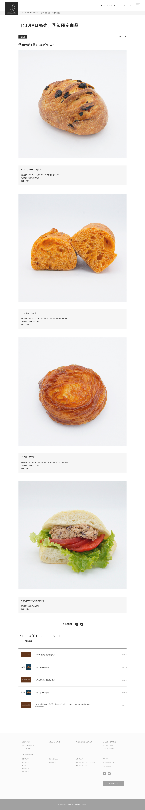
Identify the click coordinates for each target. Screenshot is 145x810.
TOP (23, 13)
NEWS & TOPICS (32, 13)
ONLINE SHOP (109, 5)
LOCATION (126, 5)
